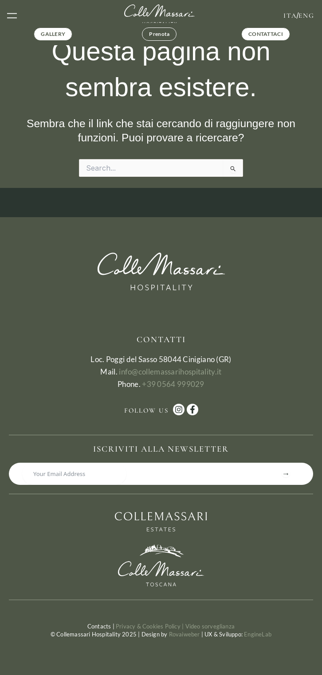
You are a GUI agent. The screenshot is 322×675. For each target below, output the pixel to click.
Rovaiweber (184, 634)
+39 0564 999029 (173, 384)
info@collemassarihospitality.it (170, 371)
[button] (11, 15)
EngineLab (257, 634)
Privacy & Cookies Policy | (150, 626)
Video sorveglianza (210, 626)
